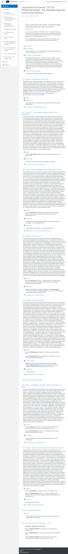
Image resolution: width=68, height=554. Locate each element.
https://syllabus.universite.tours (38, 91)
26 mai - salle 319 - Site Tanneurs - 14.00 (36, 523)
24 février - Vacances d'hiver (32, 380)
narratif (36, 16)
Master (31, 16)
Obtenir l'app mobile (24, 552)
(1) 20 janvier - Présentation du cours (35, 79)
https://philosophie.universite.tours (36, 52)
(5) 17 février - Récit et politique (33, 300)
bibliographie (53, 90)
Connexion (64, 1)
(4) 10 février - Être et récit (31, 236)
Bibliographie (48, 93)
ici (38, 344)
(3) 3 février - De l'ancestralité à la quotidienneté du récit (42, 170)
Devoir (26, 38)
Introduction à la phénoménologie (40, 407)
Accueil (23, 16)
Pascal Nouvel (30, 29)
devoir (39, 87)
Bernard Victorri (47, 188)
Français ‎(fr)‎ (22, 1)
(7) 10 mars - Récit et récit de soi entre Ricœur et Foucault (42, 448)
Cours (27, 16)
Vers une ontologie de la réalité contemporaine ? (39, 289)
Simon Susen (52, 290)
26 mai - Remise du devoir (31, 510)
